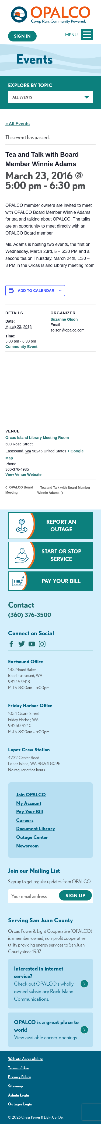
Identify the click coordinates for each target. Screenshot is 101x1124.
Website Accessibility (25, 1059)
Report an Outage (61, 525)
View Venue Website (23, 474)
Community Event (21, 346)
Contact (21, 604)
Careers (24, 820)
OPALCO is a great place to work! (46, 1030)
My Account (28, 803)
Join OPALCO (31, 794)
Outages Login (20, 1104)
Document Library (35, 828)
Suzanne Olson (64, 319)
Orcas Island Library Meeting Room (37, 437)
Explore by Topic (30, 85)
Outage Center (32, 837)
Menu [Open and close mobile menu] (79, 34)
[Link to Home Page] (50, 15)
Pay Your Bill (61, 581)
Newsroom (27, 845)
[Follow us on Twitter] (21, 645)
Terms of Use (18, 1068)
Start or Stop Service (61, 555)
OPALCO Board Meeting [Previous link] (19, 490)
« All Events (17, 123)
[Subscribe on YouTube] (32, 645)
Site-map (15, 1086)
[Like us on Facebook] (11, 645)
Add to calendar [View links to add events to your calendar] (36, 290)
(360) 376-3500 (29, 614)
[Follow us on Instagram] (42, 645)
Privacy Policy (19, 1077)
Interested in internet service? (46, 984)
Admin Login (18, 1095)
